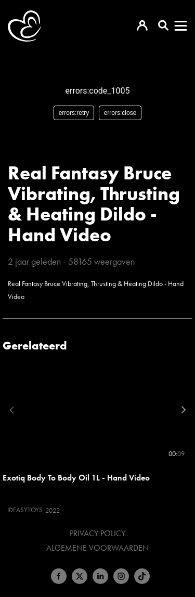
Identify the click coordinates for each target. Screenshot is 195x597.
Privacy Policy (97, 533)
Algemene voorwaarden (97, 548)
